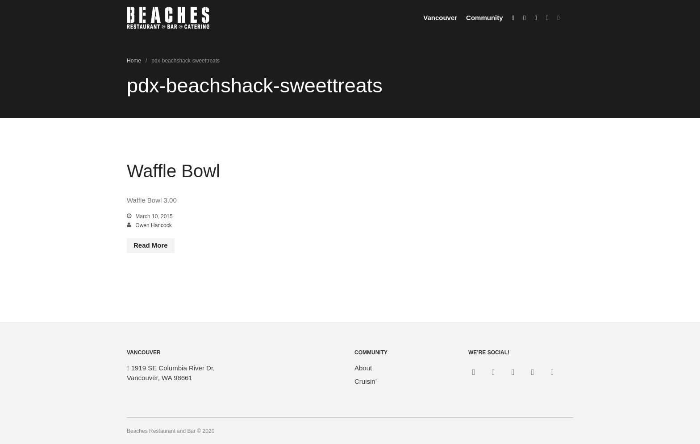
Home (134, 61)
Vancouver (440, 17)
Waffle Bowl (173, 171)
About (363, 368)
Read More (150, 245)
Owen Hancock (153, 225)
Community (484, 17)
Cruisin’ (365, 381)
